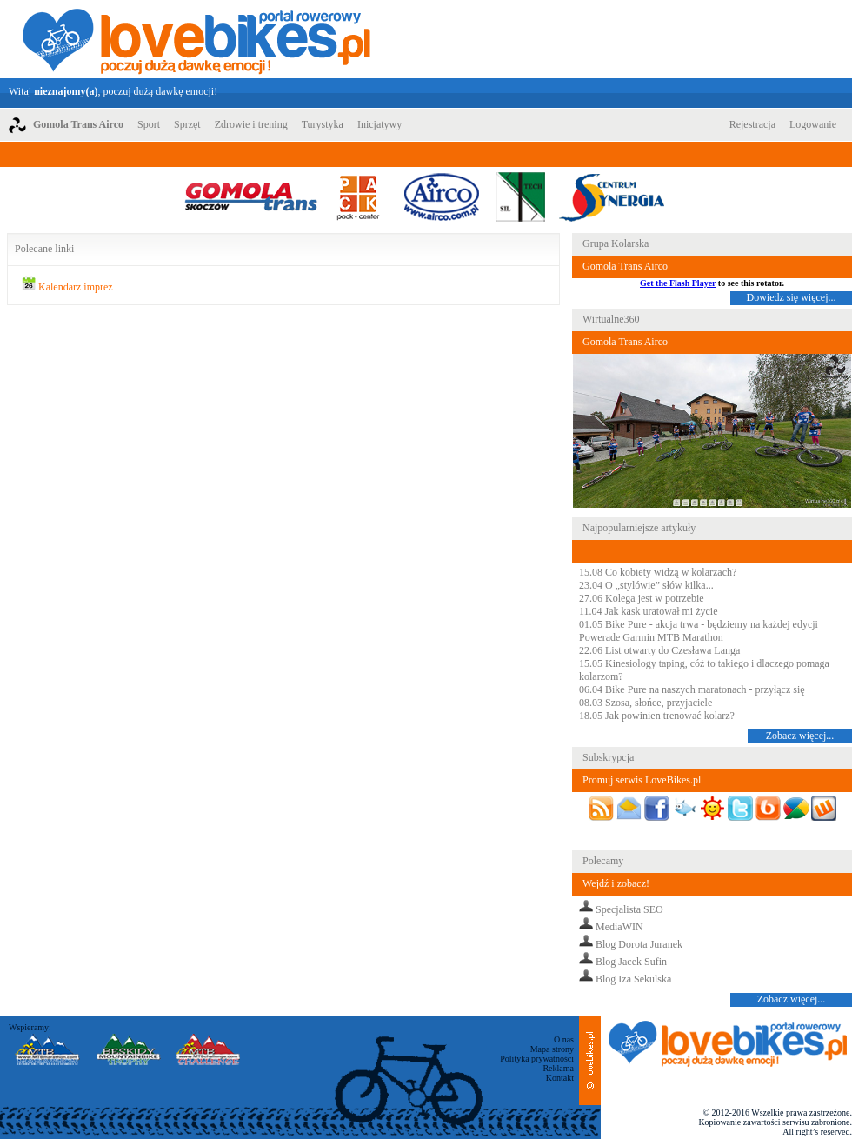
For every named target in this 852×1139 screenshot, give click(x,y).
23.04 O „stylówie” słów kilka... (646, 585)
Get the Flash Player (678, 283)
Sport (148, 124)
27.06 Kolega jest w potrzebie (641, 598)
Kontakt (560, 1077)
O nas (564, 1039)
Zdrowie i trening (251, 124)
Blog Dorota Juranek (639, 944)
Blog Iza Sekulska (633, 979)
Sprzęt (187, 124)
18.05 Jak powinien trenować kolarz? (657, 715)
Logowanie (812, 124)
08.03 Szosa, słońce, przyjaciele (645, 702)
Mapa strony (552, 1049)
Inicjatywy (379, 124)
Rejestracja (752, 124)
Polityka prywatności (537, 1058)
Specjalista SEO (629, 909)
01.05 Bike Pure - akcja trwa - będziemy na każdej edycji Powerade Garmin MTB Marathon (698, 630)
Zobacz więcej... (800, 735)
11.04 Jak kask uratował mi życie (648, 611)
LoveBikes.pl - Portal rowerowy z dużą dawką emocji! (196, 39)
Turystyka (322, 124)
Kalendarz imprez (75, 287)
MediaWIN (619, 927)
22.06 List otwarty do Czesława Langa (659, 650)
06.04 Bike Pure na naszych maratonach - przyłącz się (692, 689)
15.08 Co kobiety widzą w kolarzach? (657, 572)
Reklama (558, 1068)
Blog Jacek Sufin (631, 962)
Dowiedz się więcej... (791, 297)
